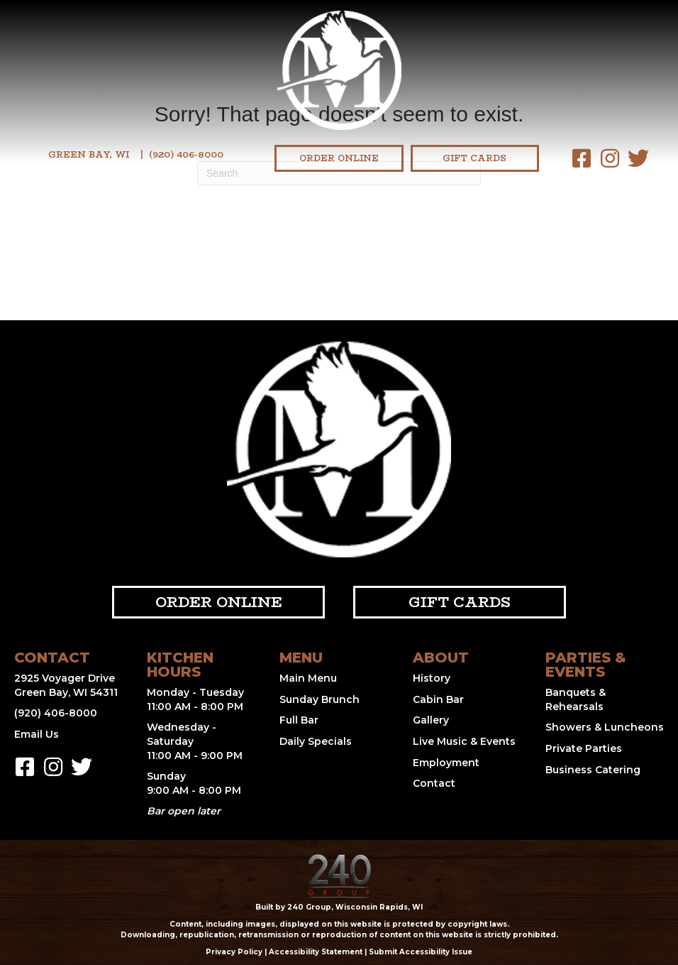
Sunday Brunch (319, 699)
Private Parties (583, 748)
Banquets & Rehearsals (575, 699)
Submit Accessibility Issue (420, 951)
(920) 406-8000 (186, 154)
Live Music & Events (464, 741)
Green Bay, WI (88, 154)
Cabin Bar (438, 699)
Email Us (36, 734)
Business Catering (592, 769)
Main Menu (308, 678)
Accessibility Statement (315, 951)
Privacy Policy (234, 951)
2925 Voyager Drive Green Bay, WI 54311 (66, 685)
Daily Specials (315, 741)
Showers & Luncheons (604, 727)
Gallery (431, 720)
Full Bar (298, 720)
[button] (581, 158)
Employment (446, 762)
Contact (434, 783)
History (431, 678)
